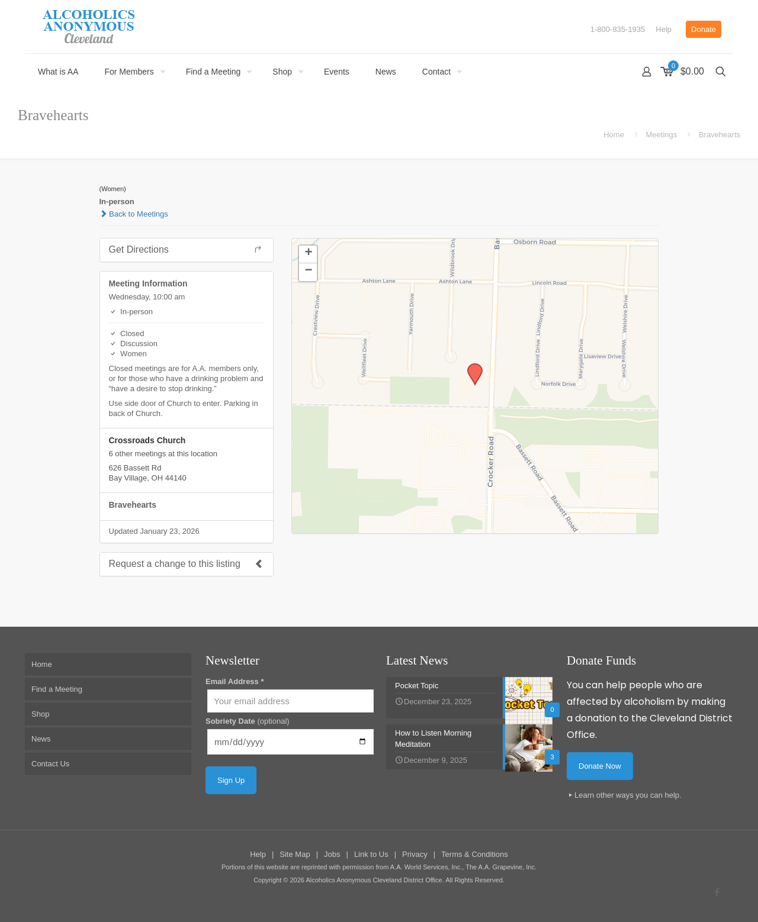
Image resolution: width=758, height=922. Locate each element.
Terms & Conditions (474, 854)
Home (613, 134)
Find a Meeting (56, 689)
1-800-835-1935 (617, 29)
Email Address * (234, 681)
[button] (470, 366)
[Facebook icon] (716, 892)
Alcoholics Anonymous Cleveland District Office (374, 880)
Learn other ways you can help (626, 795)
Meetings (661, 134)
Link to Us (371, 854)
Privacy (415, 854)
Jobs (332, 854)
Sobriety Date (247, 721)
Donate (703, 29)
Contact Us (50, 763)
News (41, 738)
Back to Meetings (133, 213)
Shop (40, 714)
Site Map (295, 854)
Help (664, 29)
